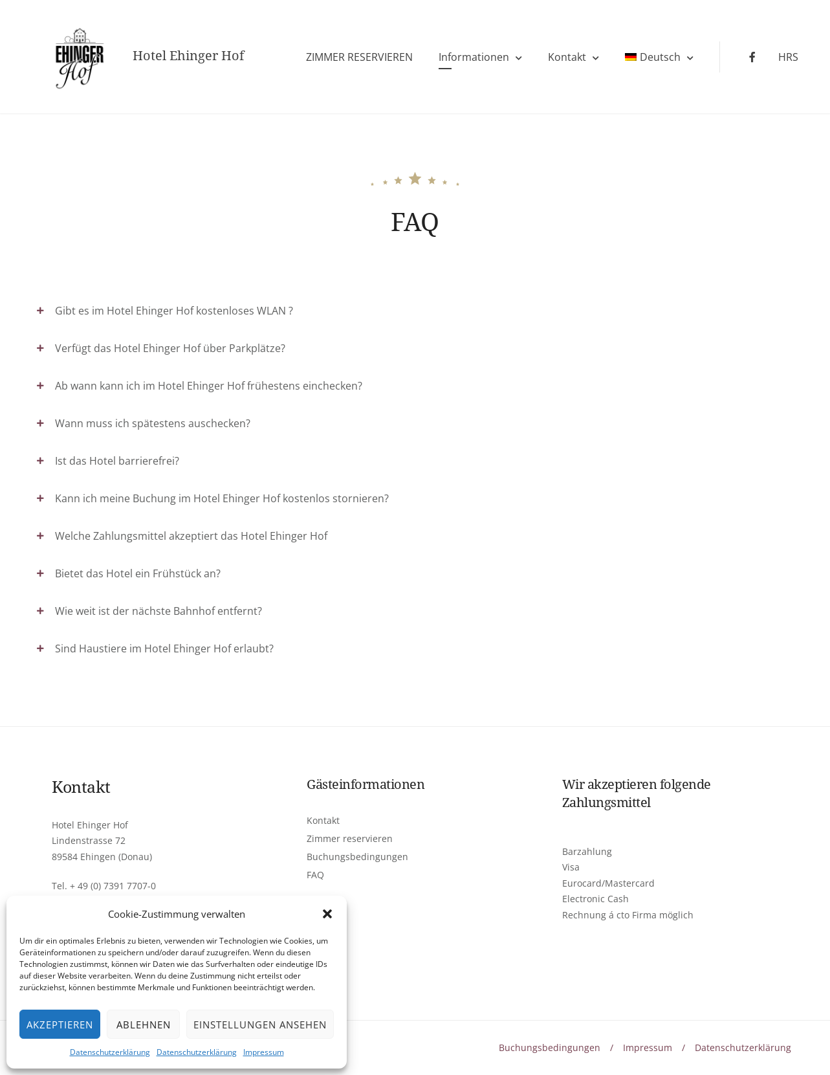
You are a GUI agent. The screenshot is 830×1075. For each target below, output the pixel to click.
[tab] (415, 311)
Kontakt (567, 57)
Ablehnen (143, 1024)
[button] (327, 913)
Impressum (263, 1052)
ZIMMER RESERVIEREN (359, 57)
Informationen (474, 57)
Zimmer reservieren (350, 838)
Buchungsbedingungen (357, 856)
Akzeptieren (60, 1024)
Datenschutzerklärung (110, 1052)
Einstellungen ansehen (260, 1024)
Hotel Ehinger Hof (188, 55)
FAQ (315, 875)
